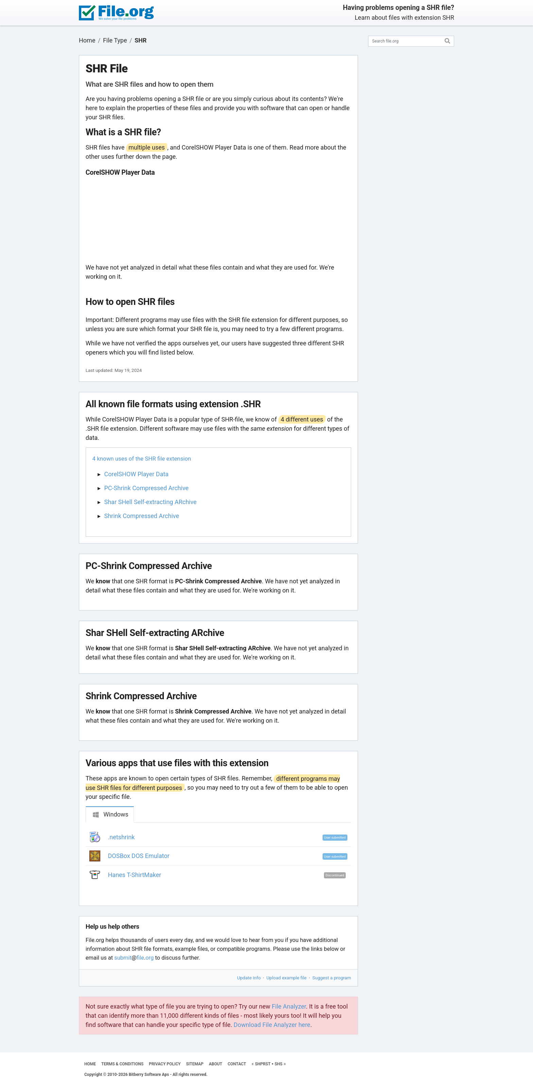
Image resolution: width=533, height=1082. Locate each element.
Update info (249, 977)
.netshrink (121, 837)
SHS (278, 1064)
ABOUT (215, 1064)
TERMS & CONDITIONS (122, 1064)
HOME (90, 1064)
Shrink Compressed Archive (141, 515)
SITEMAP (194, 1064)
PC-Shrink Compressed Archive (146, 488)
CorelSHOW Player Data (136, 474)
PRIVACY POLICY (164, 1064)
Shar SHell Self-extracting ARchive (150, 501)
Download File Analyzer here (272, 1024)
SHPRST (263, 1064)
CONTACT (237, 1064)
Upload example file (286, 977)
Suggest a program (331, 977)
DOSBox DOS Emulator (139, 855)
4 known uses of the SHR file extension (141, 458)
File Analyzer (289, 1006)
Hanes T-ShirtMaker (134, 874)
